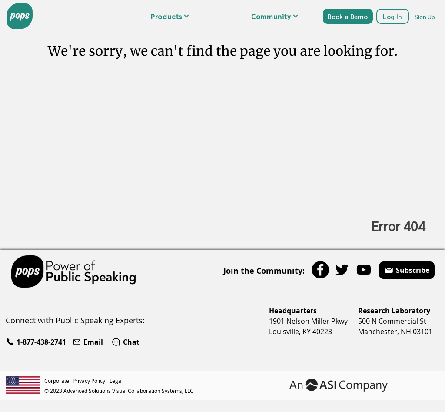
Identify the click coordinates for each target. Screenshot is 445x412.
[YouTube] (363, 269)
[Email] (89, 342)
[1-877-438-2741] (37, 342)
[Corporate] (58, 380)
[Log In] (392, 16)
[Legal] (117, 380)
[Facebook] (320, 269)
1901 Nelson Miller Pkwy (308, 321)
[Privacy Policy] (91, 380)
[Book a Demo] (348, 16)
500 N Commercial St (392, 321)
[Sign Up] (425, 16)
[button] (170, 16)
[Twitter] (342, 269)
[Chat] (125, 342)
